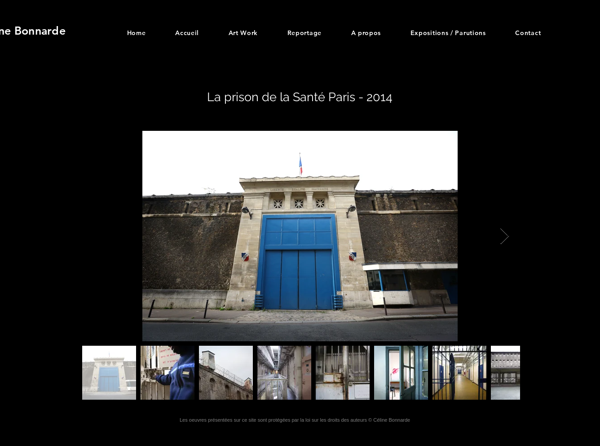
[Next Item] (504, 236)
